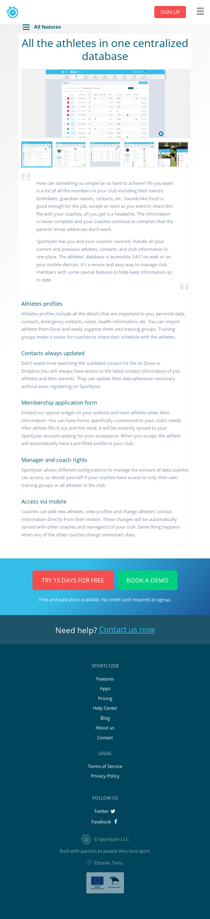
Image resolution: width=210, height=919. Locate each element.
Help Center (105, 708)
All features (42, 27)
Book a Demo (147, 580)
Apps (105, 688)
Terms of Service (105, 766)
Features (105, 679)
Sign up (170, 11)
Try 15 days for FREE (73, 580)
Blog (105, 718)
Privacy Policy (105, 776)
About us (105, 728)
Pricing (105, 698)
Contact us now (127, 629)
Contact (105, 737)
